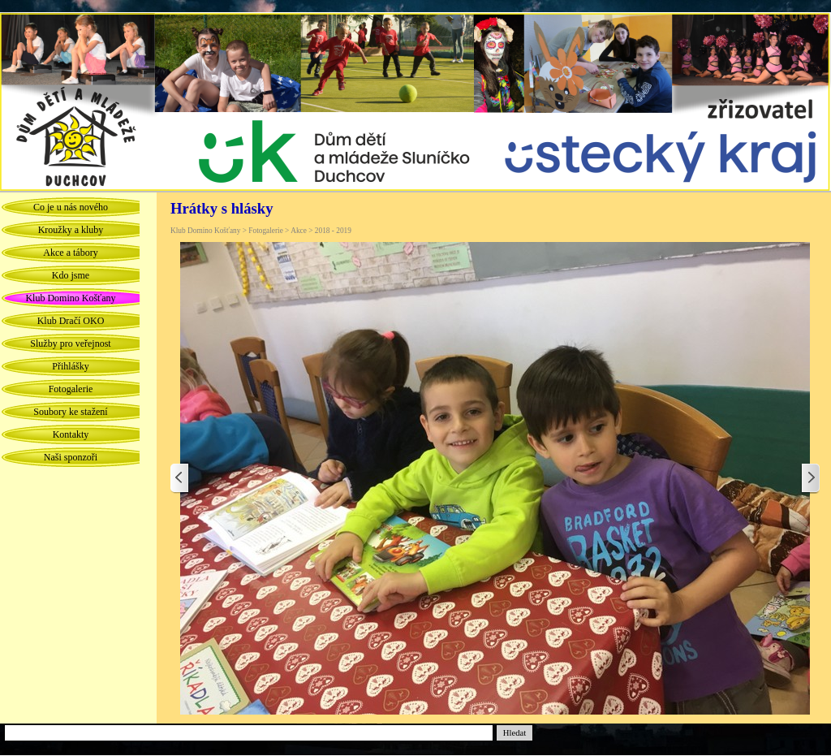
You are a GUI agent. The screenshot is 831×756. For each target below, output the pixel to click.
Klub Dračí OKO (71, 320)
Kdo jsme (70, 275)
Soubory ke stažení (70, 411)
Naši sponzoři (70, 457)
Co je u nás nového (70, 207)
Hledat (514, 732)
